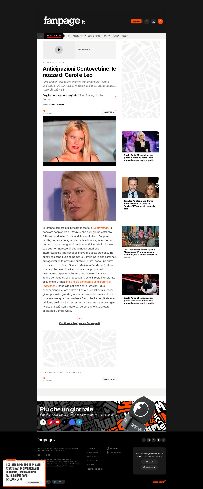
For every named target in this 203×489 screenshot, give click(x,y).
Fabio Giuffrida (57, 104)
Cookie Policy (93, 461)
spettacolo (54, 35)
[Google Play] (58, 482)
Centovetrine (70, 372)
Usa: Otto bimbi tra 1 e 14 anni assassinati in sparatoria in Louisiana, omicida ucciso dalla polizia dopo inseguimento (23, 472)
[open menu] (40, 36)
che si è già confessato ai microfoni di (88, 281)
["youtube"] (57, 422)
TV (69, 36)
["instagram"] (50, 422)
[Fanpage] (46, 440)
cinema (107, 36)
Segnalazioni (92, 452)
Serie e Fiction (94, 36)
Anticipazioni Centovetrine (53, 372)
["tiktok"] (43, 422)
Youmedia (91, 448)
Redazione (91, 465)
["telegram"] (79, 422)
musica (116, 36)
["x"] (65, 422)
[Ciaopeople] (159, 482)
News (79, 372)
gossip (124, 36)
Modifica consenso (95, 469)
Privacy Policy (93, 457)
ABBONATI (136, 21)
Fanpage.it (49, 285)
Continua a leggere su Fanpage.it (79, 323)
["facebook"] (72, 422)
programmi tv (79, 36)
